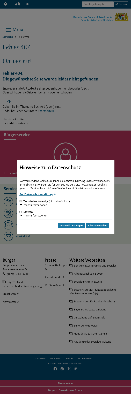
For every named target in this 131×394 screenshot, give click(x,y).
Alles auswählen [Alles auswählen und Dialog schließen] (97, 225)
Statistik (26, 212)
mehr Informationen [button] (35, 205)
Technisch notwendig (44, 201)
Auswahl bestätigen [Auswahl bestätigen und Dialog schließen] (71, 225)
